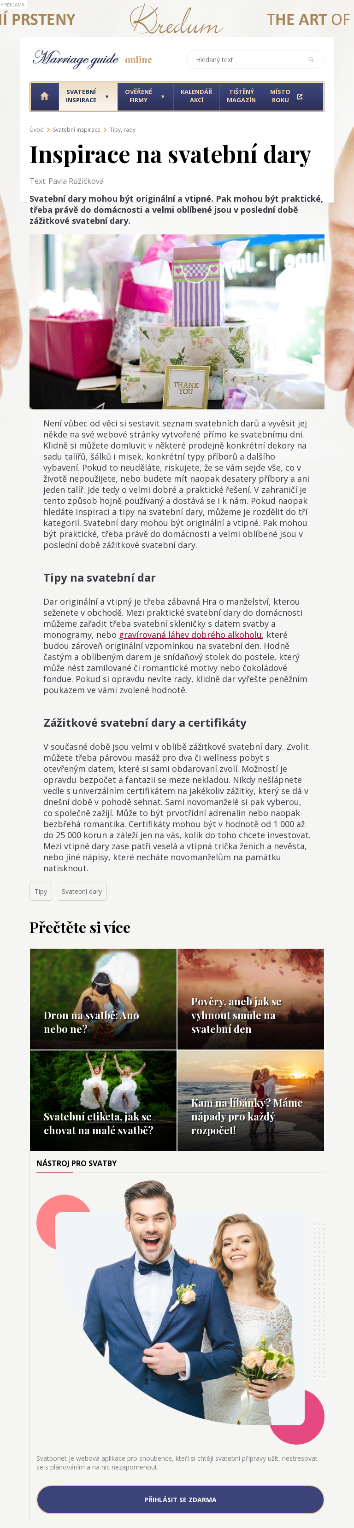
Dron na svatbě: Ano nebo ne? (91, 1022)
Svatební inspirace (76, 130)
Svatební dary (82, 891)
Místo (280, 95)
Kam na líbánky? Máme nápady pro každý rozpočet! (247, 1116)
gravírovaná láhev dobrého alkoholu (190, 634)
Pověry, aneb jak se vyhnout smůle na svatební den (236, 1015)
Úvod (37, 130)
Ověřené (138, 95)
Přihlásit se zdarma (180, 1499)
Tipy (41, 891)
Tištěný (241, 95)
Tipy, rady (123, 130)
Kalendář (196, 95)
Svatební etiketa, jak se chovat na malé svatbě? (98, 1123)
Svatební (81, 95)
